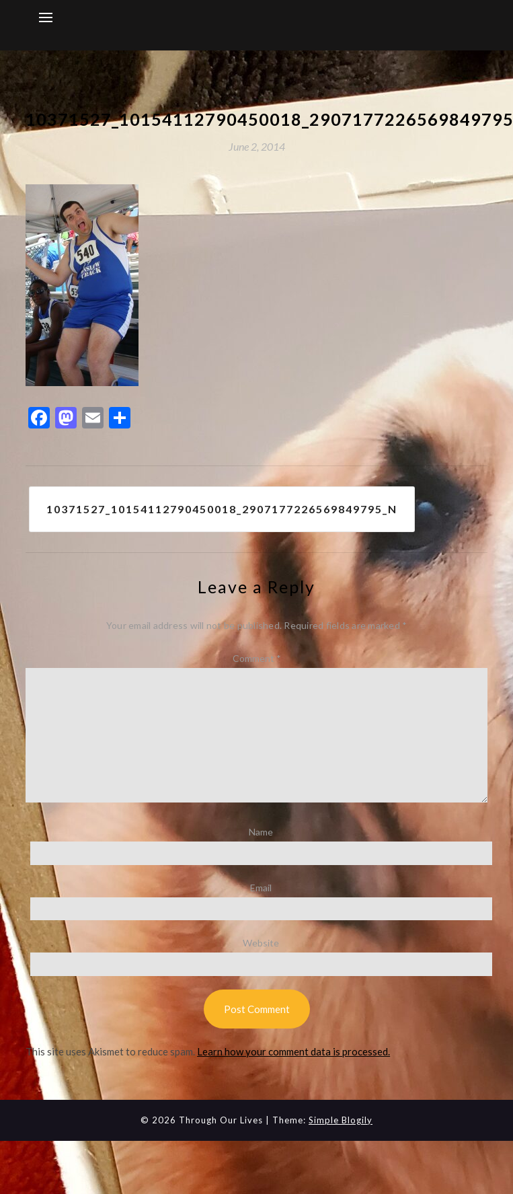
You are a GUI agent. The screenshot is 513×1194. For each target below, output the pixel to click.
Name (261, 831)
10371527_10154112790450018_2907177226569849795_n (221, 508)
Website (261, 942)
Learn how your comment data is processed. (293, 1051)
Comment (257, 658)
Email (261, 887)
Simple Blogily (340, 1120)
